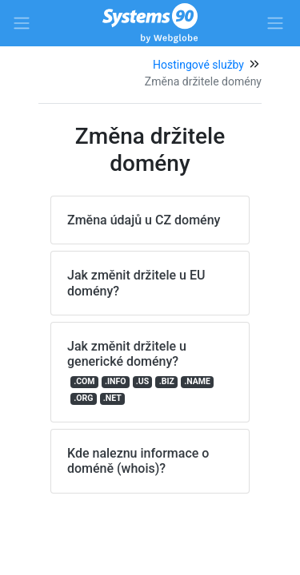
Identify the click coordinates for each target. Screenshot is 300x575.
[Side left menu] (21, 24)
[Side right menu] (275, 24)
